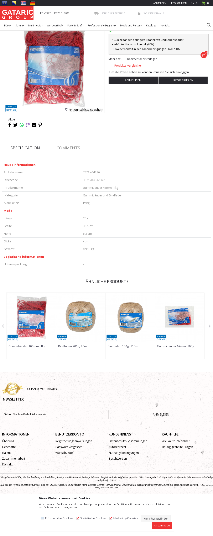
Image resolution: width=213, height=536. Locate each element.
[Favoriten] (194, 3)
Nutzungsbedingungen (124, 489)
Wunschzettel (64, 489)
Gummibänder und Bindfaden (91, 33)
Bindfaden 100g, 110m (122, 382)
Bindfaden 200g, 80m (72, 382)
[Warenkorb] (205, 4)
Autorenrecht (117, 483)
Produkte (27, 33)
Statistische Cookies (93, 518)
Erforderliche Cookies (59, 518)
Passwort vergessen (69, 483)
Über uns (8, 477)
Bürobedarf (43, 33)
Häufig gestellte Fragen (177, 483)
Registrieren (179, 3)
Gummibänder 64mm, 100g (174, 382)
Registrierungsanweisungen (73, 477)
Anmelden (132, 116)
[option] (31, 361)
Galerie (6, 489)
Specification (25, 183)
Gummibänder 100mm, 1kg (27, 382)
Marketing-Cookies (125, 518)
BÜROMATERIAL (61, 33)
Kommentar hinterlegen (142, 95)
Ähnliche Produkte (106, 317)
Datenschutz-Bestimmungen (128, 477)
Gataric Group (10, 33)
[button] (207, 25)
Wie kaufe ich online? (176, 477)
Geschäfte (9, 483)
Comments (68, 183)
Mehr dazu (115, 95)
